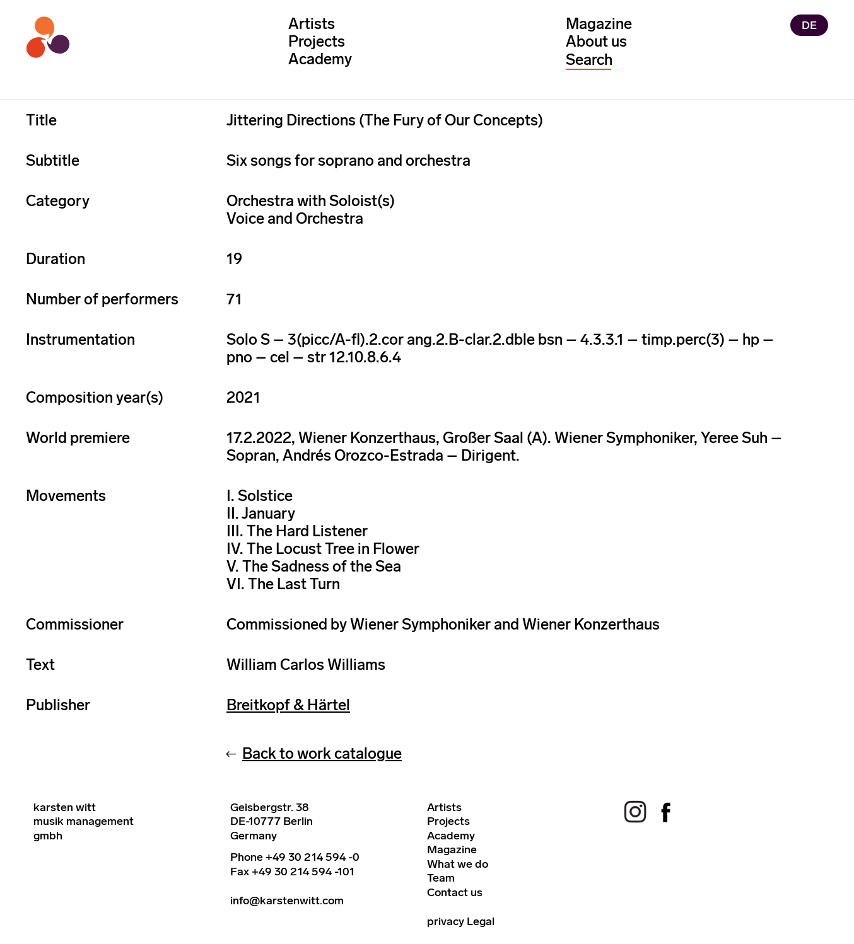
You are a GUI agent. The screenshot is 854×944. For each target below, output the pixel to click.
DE (809, 25)
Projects (316, 41)
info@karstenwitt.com (287, 900)
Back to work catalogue (322, 753)
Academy (320, 59)
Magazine (599, 23)
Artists (311, 23)
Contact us (455, 892)
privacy (445, 921)
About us (596, 41)
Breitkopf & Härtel (288, 705)
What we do (457, 864)
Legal (480, 921)
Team (441, 878)
